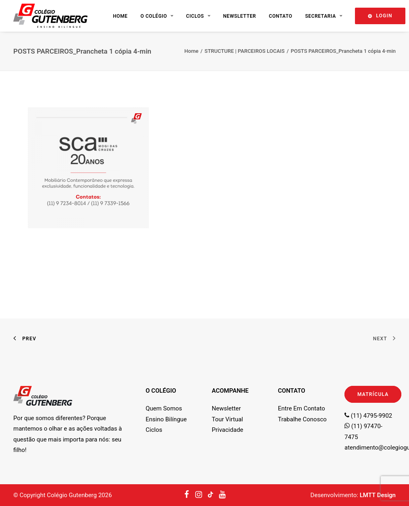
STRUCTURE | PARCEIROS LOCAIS (244, 51)
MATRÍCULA (372, 394)
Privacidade (227, 429)
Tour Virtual (227, 419)
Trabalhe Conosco (302, 419)
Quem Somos (164, 408)
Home (120, 16)
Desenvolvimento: (353, 495)
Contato (280, 16)
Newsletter (239, 16)
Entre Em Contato (301, 408)
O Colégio (156, 16)
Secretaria (323, 16)
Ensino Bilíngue (166, 419)
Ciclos (198, 16)
